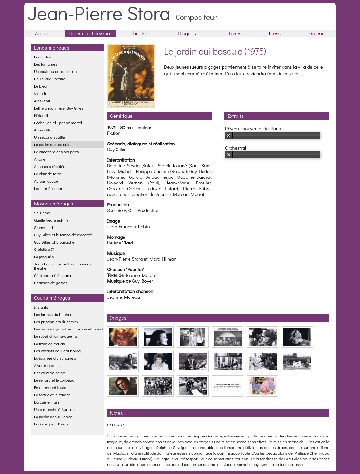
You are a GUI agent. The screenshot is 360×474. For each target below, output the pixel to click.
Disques (187, 33)
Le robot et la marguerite (55, 336)
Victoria (41, 93)
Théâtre (138, 33)
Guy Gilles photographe (54, 241)
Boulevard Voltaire (50, 78)
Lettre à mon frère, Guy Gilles (58, 107)
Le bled (40, 86)
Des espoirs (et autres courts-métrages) (68, 328)
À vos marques (47, 365)
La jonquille (44, 256)
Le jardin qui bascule (52, 144)
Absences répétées (50, 166)
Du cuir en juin (46, 401)
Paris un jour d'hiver (51, 423)
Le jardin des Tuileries (53, 416)
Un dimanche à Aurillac (54, 409)
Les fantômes (45, 64)
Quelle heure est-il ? (51, 220)
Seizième (42, 212)
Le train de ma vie (49, 343)
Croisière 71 (44, 249)
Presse (276, 33)
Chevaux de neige (49, 372)
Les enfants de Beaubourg (57, 350)
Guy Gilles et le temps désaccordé (63, 234)
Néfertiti (41, 115)
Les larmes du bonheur (54, 314)
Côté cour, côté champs (54, 275)
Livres (235, 33)
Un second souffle (49, 137)
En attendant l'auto (50, 387)
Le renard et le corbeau (54, 380)
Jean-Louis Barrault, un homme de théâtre (64, 265)
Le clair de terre (47, 173)
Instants (41, 307)
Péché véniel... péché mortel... (59, 122)
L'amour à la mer (48, 188)
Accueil (42, 33)
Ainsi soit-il (43, 100)
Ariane (40, 159)
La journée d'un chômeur (55, 358)
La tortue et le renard (52, 394)
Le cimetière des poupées (56, 151)
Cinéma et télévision (91, 33)
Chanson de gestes (51, 282)
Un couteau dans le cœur (56, 71)
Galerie (316, 33)
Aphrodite (42, 129)
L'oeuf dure (43, 56)
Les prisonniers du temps (56, 321)
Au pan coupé (46, 181)
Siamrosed (43, 227)
